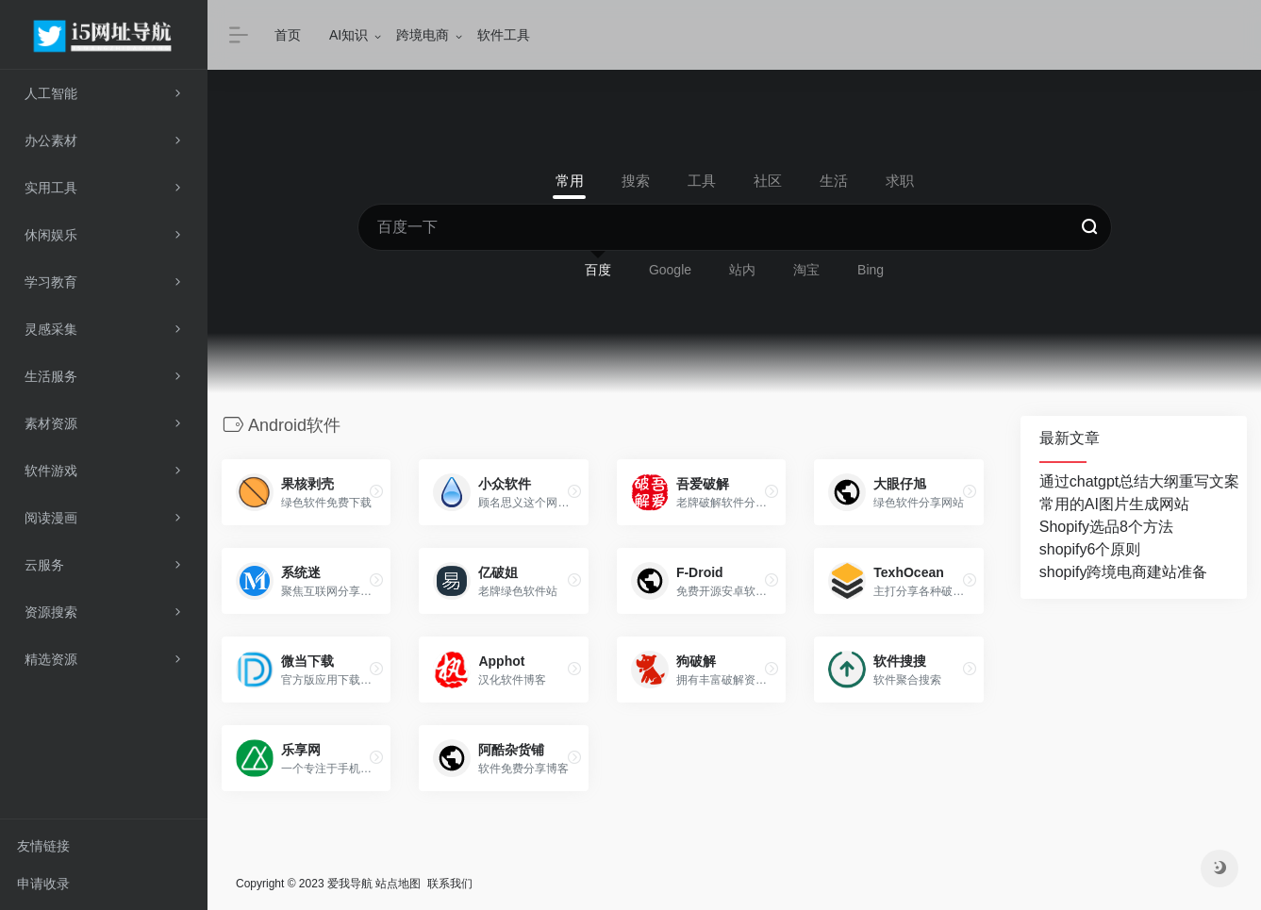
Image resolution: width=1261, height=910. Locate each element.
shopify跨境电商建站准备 (1123, 572)
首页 (287, 34)
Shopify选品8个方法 (1106, 527)
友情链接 (43, 845)
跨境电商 (422, 34)
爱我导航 (350, 882)
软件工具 (503, 34)
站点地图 (398, 882)
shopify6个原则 (1090, 549)
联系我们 (450, 882)
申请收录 (43, 883)
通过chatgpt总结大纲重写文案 (1139, 481)
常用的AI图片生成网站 (1114, 504)
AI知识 (348, 34)
